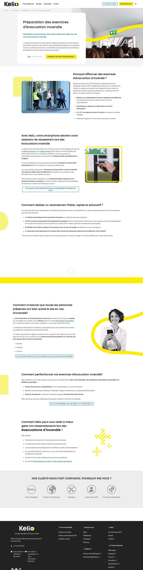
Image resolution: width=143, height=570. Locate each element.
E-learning (86, 539)
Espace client (110, 4)
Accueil (6, 10)
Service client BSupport (91, 554)
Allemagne (112, 550)
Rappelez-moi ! (126, 4)
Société (56, 4)
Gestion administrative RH (67, 535)
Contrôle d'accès (64, 539)
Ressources (48, 4)
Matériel (39, 4)
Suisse (110, 567)
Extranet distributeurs (90, 557)
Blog (84, 532)
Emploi (110, 535)
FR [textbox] (135, 4)
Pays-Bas (111, 560)
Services (86, 542)
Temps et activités (64, 532)
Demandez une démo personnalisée (60, 56)
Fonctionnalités (28, 4)
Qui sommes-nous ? (115, 532)
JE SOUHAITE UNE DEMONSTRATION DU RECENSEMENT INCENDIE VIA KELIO (50, 189)
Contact (111, 539)
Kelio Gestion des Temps (42, 461)
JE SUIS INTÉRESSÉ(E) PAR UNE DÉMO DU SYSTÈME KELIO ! (71, 404)
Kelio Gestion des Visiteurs (65, 321)
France (110, 557)
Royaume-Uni (113, 564)
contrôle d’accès (45, 151)
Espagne (111, 554)
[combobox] (137, 3)
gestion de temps (29, 151)
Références (87, 535)
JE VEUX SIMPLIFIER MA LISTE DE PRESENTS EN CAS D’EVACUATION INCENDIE (44, 356)
